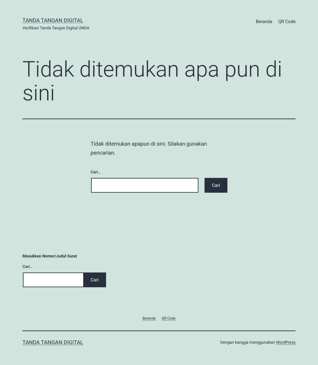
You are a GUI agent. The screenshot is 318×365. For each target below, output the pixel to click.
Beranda (264, 21)
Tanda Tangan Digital (52, 20)
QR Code (287, 21)
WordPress (286, 342)
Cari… (96, 172)
